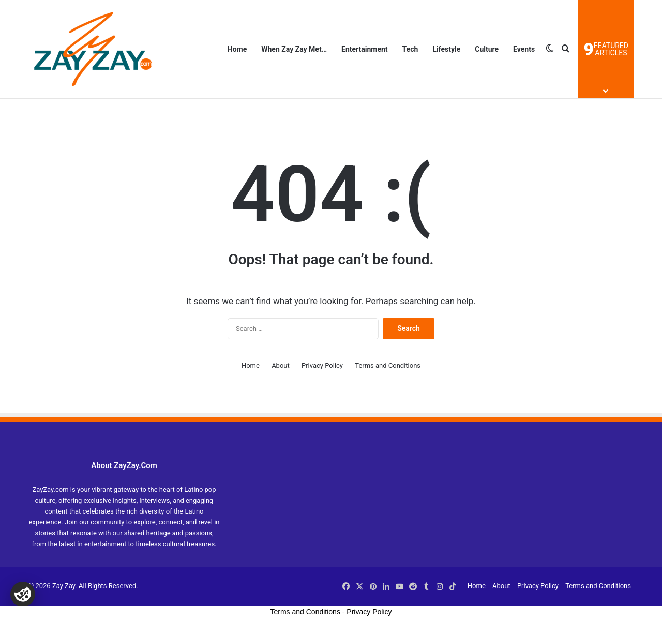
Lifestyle (446, 49)
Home (237, 49)
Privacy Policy (322, 365)
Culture (487, 49)
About (281, 365)
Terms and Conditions (387, 365)
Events (524, 49)
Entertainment (364, 49)
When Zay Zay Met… (294, 49)
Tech (410, 49)
